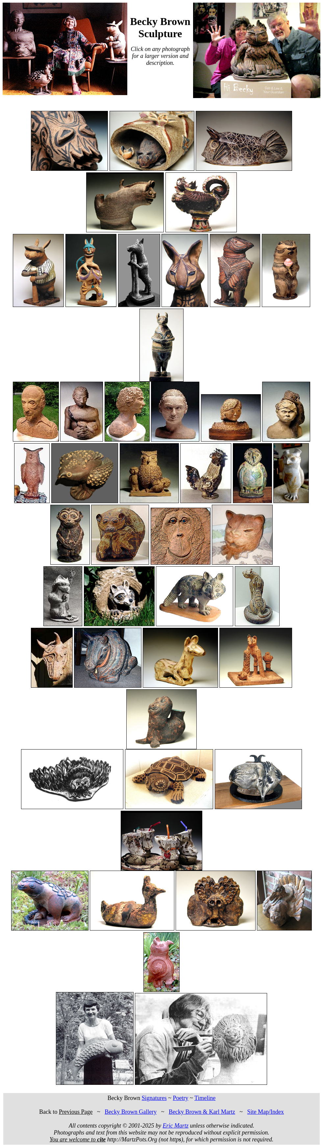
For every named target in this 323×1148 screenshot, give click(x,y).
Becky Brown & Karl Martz (202, 1112)
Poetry (180, 1098)
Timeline (204, 1098)
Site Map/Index (265, 1112)
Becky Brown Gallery (131, 1112)
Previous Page (76, 1112)
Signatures (154, 1098)
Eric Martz (176, 1125)
